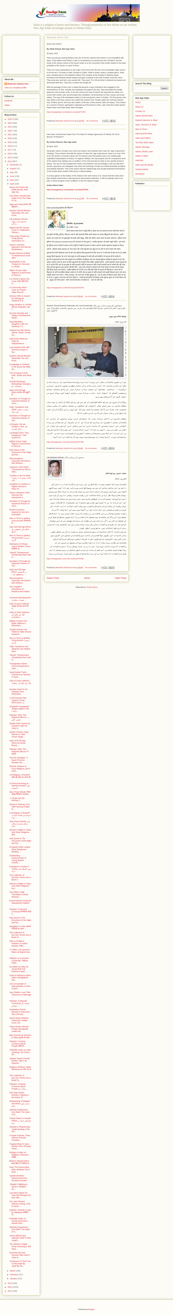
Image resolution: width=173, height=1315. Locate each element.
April (12, 184)
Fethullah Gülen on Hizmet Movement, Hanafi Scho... (18, 1220)
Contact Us (140, 111)
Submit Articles (141, 169)
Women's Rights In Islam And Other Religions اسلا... (20, 886)
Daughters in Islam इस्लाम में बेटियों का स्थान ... (20, 927)
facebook (9, 101)
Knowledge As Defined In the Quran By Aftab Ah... (19, 366)
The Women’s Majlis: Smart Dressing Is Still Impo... (20, 1246)
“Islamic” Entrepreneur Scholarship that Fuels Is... (20, 554)
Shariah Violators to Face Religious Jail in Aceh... (19, 768)
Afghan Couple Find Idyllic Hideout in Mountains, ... (18, 623)
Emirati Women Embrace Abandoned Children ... (20, 903)
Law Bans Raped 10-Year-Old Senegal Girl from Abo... (20, 1195)
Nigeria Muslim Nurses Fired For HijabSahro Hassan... (19, 230)
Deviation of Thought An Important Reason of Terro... (19, 401)
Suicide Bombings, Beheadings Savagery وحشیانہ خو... (20, 383)
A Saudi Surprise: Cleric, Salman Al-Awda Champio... (20, 1137)
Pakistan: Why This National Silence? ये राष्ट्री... (19, 751)
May (12, 180)
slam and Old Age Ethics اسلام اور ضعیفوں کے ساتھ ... (20, 529)
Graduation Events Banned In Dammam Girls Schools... (19, 1011)
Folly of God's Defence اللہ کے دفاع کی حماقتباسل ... (19, 614)
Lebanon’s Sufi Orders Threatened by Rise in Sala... (20, 469)
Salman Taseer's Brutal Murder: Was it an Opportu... (19, 1060)
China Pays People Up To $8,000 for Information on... (19, 238)
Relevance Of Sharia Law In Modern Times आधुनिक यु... (19, 546)
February (14, 1274)
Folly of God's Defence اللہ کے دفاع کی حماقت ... (20, 683)
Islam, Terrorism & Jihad (145, 125)
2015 (10, 157)
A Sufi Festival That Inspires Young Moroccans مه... (17, 700)
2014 (10, 161)
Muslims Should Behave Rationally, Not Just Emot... (20, 212)
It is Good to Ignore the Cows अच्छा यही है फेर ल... (19, 281)
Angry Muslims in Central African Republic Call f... (20, 306)
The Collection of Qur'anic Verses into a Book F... (20, 877)
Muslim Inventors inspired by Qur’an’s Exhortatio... (19, 512)
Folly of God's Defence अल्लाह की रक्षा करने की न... (19, 606)
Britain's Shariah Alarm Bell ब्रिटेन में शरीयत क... (19, 1162)
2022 (10, 131)
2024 (10, 123)
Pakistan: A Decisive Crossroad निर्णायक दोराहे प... (20, 911)
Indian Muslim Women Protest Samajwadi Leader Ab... (19, 1028)
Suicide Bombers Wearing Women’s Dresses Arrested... (18, 1178)
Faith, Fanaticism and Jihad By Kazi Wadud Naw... (19, 648)
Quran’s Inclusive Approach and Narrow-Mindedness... (20, 247)
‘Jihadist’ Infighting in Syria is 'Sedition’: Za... (18, 1186)
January (13, 1278)
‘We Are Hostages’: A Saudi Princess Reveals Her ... (18, 760)
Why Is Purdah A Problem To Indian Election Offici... (18, 943)
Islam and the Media (144, 165)
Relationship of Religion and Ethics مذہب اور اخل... (19, 1103)
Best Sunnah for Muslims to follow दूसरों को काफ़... (20, 1036)
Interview (139, 160)
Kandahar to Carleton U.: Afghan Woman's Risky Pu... (20, 486)
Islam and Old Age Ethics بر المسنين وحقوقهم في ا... (17, 571)
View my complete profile (15, 87)
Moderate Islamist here (18, 84)
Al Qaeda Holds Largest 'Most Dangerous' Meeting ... (19, 849)
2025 (10, 119)
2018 (10, 146)
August (13, 168)
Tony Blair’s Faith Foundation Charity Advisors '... (18, 894)
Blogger (91, 1309)
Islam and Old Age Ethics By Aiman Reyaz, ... (17, 742)
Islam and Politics (143, 138)
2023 (10, 127)
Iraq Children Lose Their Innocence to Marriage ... (20, 994)
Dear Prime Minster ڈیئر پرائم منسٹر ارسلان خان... (19, 823)
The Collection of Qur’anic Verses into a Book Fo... (20, 934)
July (12, 172)
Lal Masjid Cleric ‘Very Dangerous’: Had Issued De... (19, 435)
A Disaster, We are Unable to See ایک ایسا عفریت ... (18, 426)
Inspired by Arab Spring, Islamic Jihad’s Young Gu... (19, 332)
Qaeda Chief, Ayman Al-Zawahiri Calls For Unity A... (19, 725)
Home (87, 578)
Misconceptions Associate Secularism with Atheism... (19, 580)
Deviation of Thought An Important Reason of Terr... (19, 418)
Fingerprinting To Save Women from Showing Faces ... (20, 1146)
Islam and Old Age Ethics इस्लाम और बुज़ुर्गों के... (19, 392)
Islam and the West (143, 133)
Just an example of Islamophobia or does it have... (19, 986)
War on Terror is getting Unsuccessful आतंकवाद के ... (20, 520)
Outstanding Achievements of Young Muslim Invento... (17, 859)
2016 (10, 153)
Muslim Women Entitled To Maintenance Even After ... (20, 255)
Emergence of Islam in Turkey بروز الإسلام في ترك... (20, 868)
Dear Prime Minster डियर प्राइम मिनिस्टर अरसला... (20, 793)
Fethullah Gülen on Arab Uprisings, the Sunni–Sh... (20, 1052)
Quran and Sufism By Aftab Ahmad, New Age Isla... (18, 189)
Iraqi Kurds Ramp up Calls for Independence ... (18, 341)
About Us (139, 107)
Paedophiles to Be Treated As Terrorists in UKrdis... (19, 264)
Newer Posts (53, 578)
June (12, 176)
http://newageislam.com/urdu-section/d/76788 (65, 559)
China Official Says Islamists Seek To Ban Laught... (20, 1238)
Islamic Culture (141, 156)
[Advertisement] (22, 53)
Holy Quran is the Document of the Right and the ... (20, 452)
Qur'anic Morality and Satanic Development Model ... (19, 315)
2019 (10, 142)
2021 (10, 134)
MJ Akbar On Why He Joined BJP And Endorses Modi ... (18, 969)
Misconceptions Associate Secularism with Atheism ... (19, 460)
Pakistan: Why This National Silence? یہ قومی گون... (19, 717)
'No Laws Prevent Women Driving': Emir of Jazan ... (20, 1203)
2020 (10, 138)
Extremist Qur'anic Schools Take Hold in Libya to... (19, 1255)
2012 (10, 1287)
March (13, 1271)
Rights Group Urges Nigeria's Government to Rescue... (20, 272)
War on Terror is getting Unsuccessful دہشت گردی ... (19, 537)
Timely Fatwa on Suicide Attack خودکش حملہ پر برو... (20, 1120)
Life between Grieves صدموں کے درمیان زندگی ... (18, 221)
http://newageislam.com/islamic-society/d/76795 (67, 190)
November (14, 165)
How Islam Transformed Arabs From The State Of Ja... (20, 198)
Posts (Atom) (92, 587)
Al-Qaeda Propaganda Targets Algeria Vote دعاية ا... (19, 708)
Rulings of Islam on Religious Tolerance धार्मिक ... (19, 1154)
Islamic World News (144, 116)
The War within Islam (144, 142)
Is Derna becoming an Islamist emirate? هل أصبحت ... (19, 785)
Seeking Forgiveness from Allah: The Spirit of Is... (19, 1112)
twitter (7, 105)
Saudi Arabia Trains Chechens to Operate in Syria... (19, 674)
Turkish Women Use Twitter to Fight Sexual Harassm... (20, 631)
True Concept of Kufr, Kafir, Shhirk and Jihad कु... (20, 375)
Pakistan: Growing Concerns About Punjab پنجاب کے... (18, 1086)
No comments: (92, 121)
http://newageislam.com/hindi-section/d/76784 (65, 288)
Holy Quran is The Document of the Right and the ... (20, 840)
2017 (10, 150)
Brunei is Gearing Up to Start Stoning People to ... (19, 806)
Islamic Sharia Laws (144, 151)
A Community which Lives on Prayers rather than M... (18, 289)
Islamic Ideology (142, 147)
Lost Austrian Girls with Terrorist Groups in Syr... (19, 349)
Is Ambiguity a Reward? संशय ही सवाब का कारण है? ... (20, 777)
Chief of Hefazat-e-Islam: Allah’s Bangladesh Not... (20, 977)
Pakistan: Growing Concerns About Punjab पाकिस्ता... (17, 1043)
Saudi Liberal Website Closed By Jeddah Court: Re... (19, 1020)
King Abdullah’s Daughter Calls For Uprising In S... (18, 324)
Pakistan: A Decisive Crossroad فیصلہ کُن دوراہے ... (19, 1003)
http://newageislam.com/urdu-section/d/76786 (65, 442)
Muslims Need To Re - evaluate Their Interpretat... (19, 691)
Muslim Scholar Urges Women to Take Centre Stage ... (19, 734)
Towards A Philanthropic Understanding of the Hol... (19, 1129)
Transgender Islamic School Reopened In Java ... (19, 666)
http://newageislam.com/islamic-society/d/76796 (66, 112)
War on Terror (141, 129)
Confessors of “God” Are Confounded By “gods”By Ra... (20, 1263)
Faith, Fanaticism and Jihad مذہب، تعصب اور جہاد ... (18, 409)
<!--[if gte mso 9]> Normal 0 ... (17, 799)
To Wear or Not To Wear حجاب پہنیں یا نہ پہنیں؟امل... (20, 477)
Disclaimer (139, 174)
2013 (10, 1283)
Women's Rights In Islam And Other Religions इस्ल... (20, 832)
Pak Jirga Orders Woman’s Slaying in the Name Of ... (19, 1094)
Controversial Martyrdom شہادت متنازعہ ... (20, 598)
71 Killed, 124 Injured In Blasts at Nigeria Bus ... (19, 952)
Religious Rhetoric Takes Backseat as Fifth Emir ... (20, 1069)
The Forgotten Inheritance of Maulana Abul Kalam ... (19, 590)
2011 (10, 1291)
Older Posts (120, 578)
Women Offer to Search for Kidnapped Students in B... (19, 298)
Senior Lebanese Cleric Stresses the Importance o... (19, 494)
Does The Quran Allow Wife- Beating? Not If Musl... (19, 1169)
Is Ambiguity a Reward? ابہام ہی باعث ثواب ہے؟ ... (20, 815)
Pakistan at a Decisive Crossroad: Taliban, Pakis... (19, 960)
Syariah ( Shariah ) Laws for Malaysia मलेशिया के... (20, 1212)
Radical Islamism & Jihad (146, 120)
